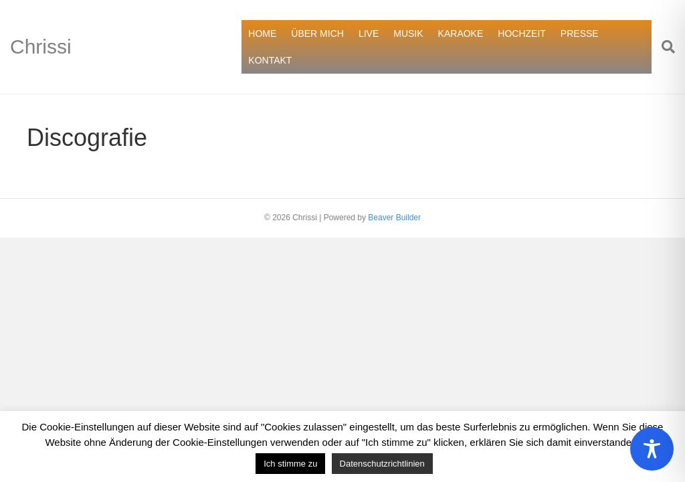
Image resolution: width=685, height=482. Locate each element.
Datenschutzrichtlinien (382, 464)
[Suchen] (663, 46)
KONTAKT (270, 60)
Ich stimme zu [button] (290, 464)
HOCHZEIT (522, 33)
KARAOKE (461, 33)
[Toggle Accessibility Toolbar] (652, 449)
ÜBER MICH (317, 33)
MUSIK (408, 33)
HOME (262, 33)
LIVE (369, 33)
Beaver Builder (394, 217)
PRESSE (580, 33)
